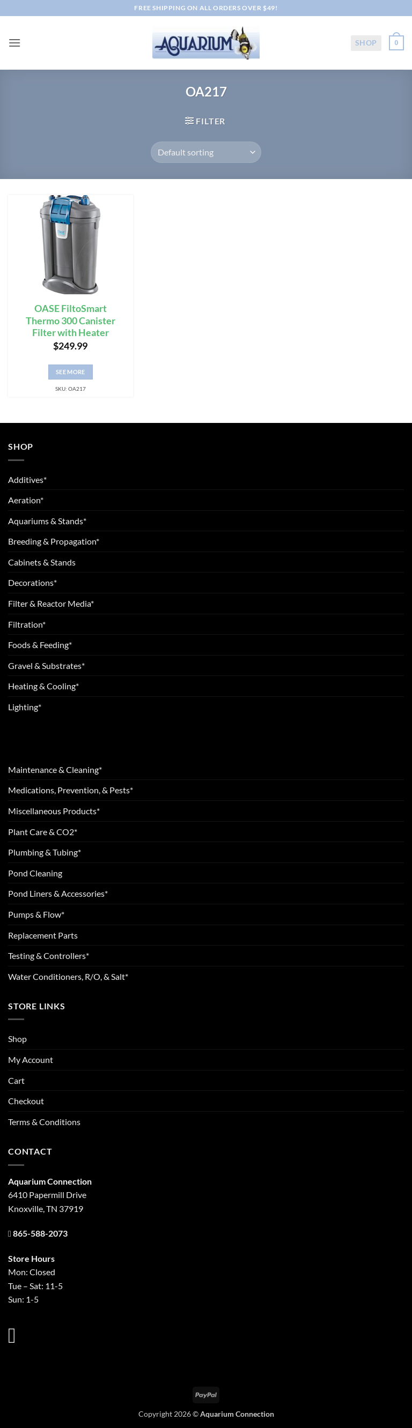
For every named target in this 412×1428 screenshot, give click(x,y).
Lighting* (24, 707)
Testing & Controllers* (48, 955)
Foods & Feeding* (40, 644)
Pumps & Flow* (36, 914)
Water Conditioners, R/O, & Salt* (68, 976)
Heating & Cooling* (43, 686)
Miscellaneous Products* (54, 811)
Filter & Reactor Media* (51, 603)
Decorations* (32, 582)
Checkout (26, 1101)
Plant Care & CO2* (42, 832)
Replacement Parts (43, 935)
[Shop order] (206, 152)
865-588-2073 (40, 1233)
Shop (366, 42)
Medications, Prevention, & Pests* (70, 790)
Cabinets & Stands (42, 562)
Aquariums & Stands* (47, 521)
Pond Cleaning (35, 873)
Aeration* (25, 500)
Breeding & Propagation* (53, 541)
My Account (30, 1059)
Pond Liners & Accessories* (58, 893)
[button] (14, 42)
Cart (16, 1080)
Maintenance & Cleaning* (55, 769)
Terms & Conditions (44, 1122)
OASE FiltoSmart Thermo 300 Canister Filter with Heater (70, 321)
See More (70, 371)
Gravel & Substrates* (46, 665)
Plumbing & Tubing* (44, 852)
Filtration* (27, 624)
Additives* (27, 479)
